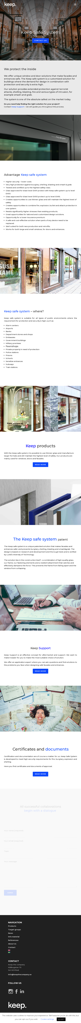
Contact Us (40, 40)
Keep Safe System (40, 32)
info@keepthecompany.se (20, 975)
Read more (40, 464)
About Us (12, 944)
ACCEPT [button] (61, 1019)
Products (12, 926)
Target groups (14, 930)
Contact (11, 947)
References (13, 940)
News (10, 933)
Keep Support (17, 107)
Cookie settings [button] (47, 1019)
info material (13, 937)
